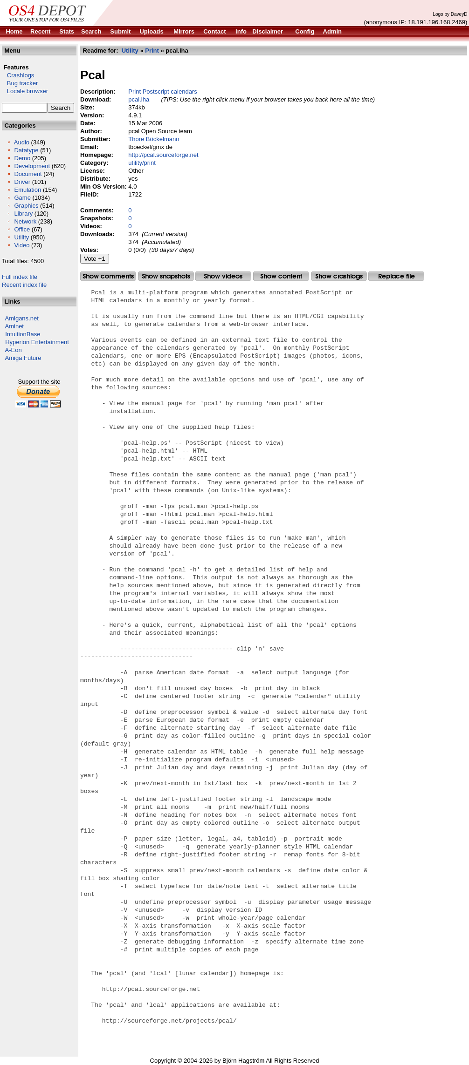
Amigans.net (22, 318)
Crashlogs (18, 75)
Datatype (26, 150)
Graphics (26, 205)
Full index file (19, 276)
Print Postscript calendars (162, 91)
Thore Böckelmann (153, 139)
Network (25, 221)
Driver (22, 181)
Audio (21, 142)
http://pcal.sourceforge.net (163, 154)
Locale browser (25, 91)
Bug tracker (20, 83)
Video (21, 245)
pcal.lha (138, 99)
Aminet (14, 326)
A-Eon (13, 349)
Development (32, 166)
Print (152, 50)
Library (23, 213)
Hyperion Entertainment (37, 342)
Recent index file (24, 284)
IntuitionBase (22, 334)
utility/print (142, 162)
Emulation (27, 189)
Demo (22, 158)
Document (27, 173)
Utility (21, 237)
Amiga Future (23, 357)
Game (22, 197)
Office (22, 229)
